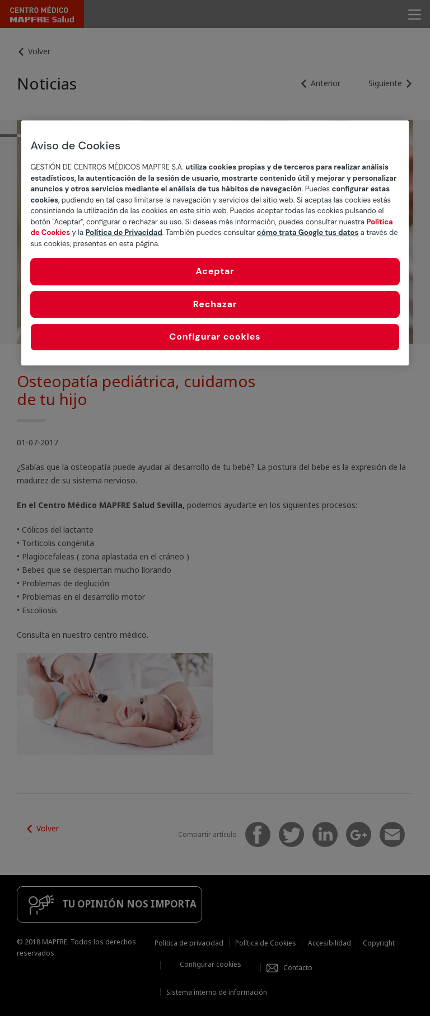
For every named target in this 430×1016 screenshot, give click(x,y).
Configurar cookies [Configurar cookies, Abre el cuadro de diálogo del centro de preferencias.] (215, 336)
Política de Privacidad (124, 233)
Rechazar (215, 304)
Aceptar (215, 271)
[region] (214, 243)
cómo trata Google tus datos (307, 233)
